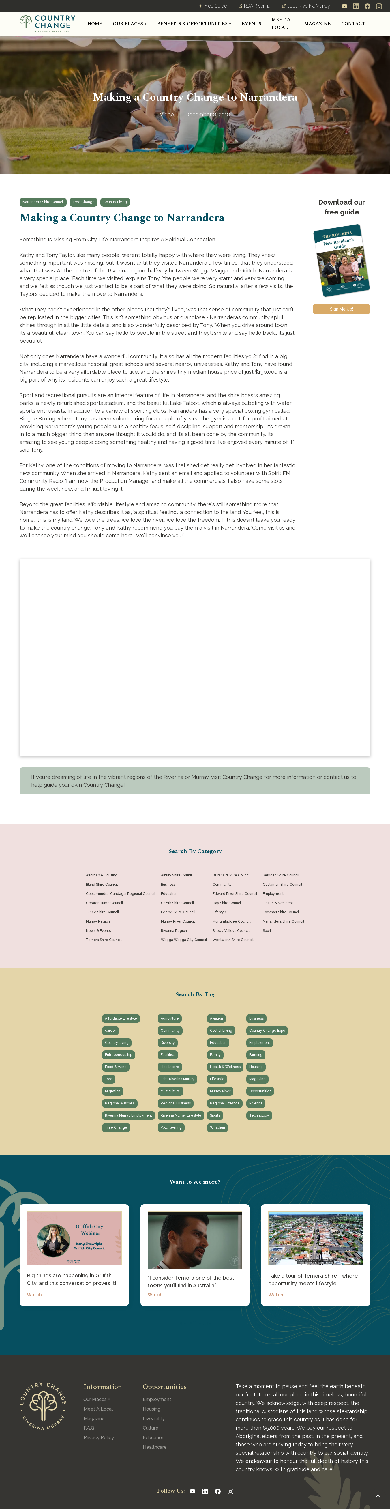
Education (153, 1437)
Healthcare (155, 1447)
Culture (150, 1428)
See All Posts (195, 1323)
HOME (94, 23)
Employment (157, 1399)
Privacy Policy (99, 1437)
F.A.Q (89, 1428)
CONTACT (353, 23)
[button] (130, 24)
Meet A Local (98, 1409)
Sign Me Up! (341, 309)
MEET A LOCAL (281, 23)
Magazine (94, 1418)
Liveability (154, 1418)
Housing (151, 1409)
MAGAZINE (317, 23)
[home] (47, 23)
